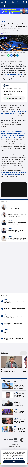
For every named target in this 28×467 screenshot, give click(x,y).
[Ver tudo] (23, 353)
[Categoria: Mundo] (15, 409)
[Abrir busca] (23, 2)
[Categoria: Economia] (16, 383)
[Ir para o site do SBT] (22, 440)
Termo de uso (14, 449)
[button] (11, 365)
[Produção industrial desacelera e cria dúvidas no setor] (14, 331)
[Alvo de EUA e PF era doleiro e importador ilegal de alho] (14, 339)
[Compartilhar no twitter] (14, 55)
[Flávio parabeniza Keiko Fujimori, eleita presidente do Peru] (14, 324)
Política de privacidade (14, 446)
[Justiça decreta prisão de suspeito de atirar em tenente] (14, 309)
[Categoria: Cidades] (16, 392)
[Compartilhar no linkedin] (17, 55)
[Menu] (26, 2)
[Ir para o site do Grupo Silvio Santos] (11, 440)
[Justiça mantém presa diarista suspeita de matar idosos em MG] (14, 316)
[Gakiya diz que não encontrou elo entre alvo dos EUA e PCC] (14, 301)
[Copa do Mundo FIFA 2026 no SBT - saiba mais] (14, 11)
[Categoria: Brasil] (15, 401)
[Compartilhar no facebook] (11, 55)
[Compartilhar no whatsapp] (8, 55)
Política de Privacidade (17, 458)
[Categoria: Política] (16, 418)
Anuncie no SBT (14, 444)
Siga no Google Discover (14, 98)
